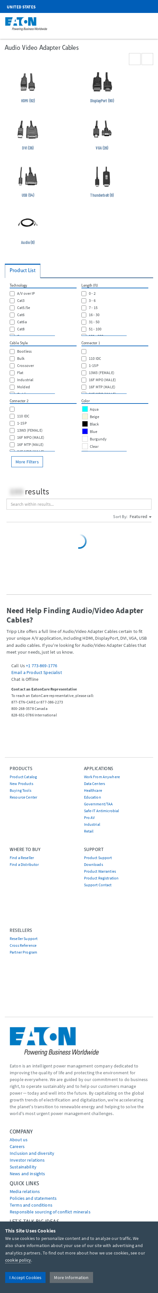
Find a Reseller (22, 857)
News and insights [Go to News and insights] (27, 1174)
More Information (71, 1277)
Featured (141, 516)
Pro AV (89, 817)
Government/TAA (98, 803)
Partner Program (23, 952)
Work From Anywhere (102, 776)
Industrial (92, 824)
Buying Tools (20, 790)
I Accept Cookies (25, 1277)
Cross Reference (23, 945)
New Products (21, 783)
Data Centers (94, 783)
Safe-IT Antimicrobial (101, 810)
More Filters (27, 462)
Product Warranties (100, 871)
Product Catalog (23, 776)
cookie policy (18, 1260)
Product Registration (101, 878)
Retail (89, 831)
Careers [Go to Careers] (17, 1146)
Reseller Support (23, 938)
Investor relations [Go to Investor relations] (27, 1160)
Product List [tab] (23, 270)
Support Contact (98, 884)
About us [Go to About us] (18, 1140)
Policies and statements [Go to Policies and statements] (33, 1198)
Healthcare (93, 790)
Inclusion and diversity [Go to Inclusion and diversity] (32, 1153)
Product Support (98, 857)
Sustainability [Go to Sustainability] (23, 1167)
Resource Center (23, 797)
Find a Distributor (24, 864)
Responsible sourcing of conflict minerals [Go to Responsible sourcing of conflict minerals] (50, 1212)
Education (92, 797)
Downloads (93, 864)
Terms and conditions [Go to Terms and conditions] (31, 1205)
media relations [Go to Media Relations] (25, 1191)
